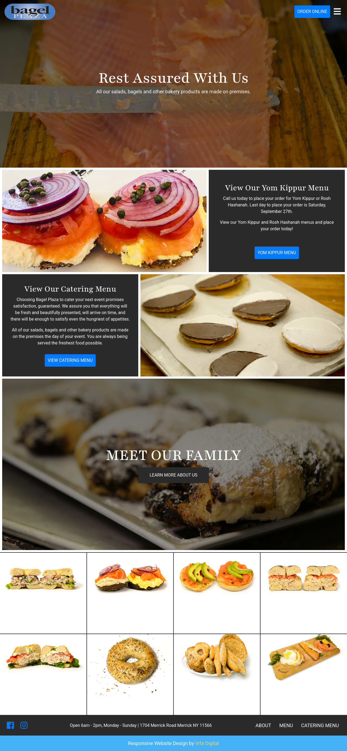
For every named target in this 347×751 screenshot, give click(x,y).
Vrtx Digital (207, 743)
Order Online (312, 11)
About (263, 725)
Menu (286, 725)
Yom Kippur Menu (277, 252)
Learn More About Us (173, 475)
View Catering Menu (70, 360)
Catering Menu (320, 725)
